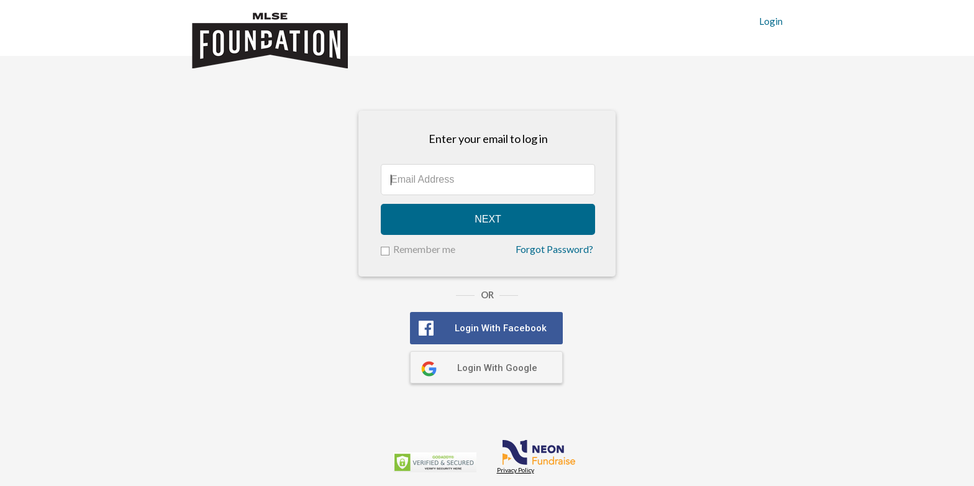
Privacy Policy (515, 470)
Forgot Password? (554, 249)
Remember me (424, 249)
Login (771, 21)
